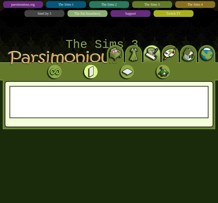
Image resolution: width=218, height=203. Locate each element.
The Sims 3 (152, 4)
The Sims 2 (109, 4)
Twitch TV (173, 14)
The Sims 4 (195, 4)
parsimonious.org (23, 4)
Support (130, 14)
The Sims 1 (66, 4)
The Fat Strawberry (87, 14)
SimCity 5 (44, 14)
